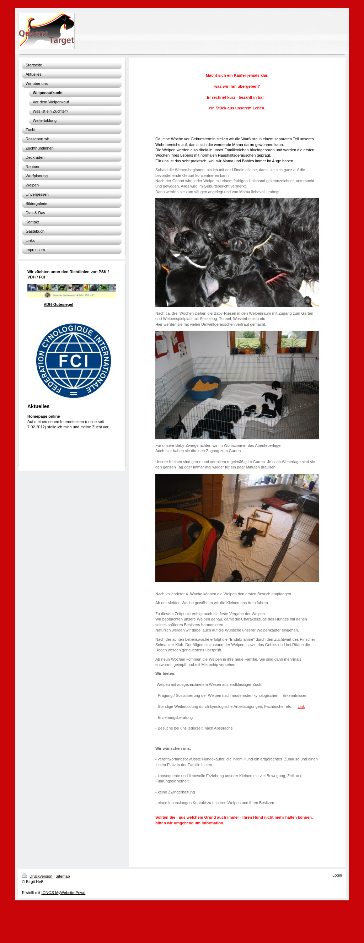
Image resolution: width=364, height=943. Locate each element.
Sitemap (62, 876)
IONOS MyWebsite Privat (63, 892)
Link (301, 706)
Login (337, 875)
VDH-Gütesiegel (58, 304)
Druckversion (37, 876)
